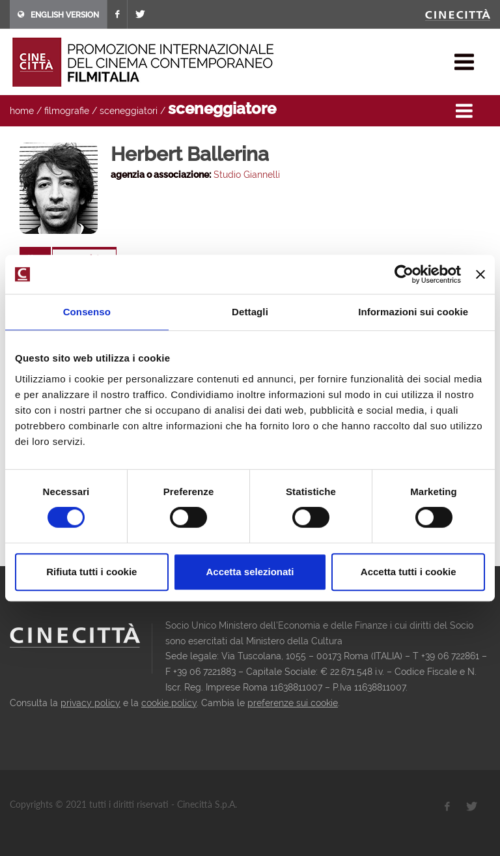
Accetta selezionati (250, 571)
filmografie (66, 111)
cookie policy (169, 703)
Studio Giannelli (247, 174)
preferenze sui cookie (292, 703)
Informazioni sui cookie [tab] (413, 311)
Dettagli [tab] (250, 311)
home (22, 111)
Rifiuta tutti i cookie (91, 571)
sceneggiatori (129, 111)
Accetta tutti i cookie (408, 571)
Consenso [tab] (87, 311)
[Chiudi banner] (480, 274)
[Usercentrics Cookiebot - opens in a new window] (404, 274)
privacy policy (90, 703)
